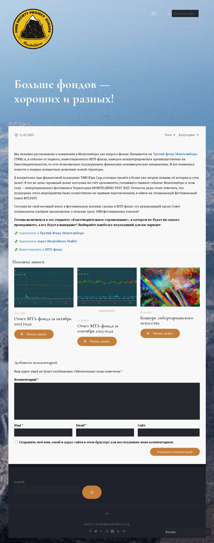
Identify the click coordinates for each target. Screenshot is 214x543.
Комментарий (26, 379)
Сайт (141, 425)
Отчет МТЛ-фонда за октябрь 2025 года (43, 321)
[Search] (92, 492)
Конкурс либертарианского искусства (166, 320)
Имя (18, 425)
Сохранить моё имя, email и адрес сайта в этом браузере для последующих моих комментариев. (96, 442)
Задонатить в (51, 233)
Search (19, 482)
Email (81, 425)
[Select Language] (187, 532)
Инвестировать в (40, 249)
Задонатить (48, 241)
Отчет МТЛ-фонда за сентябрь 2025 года (97, 328)
